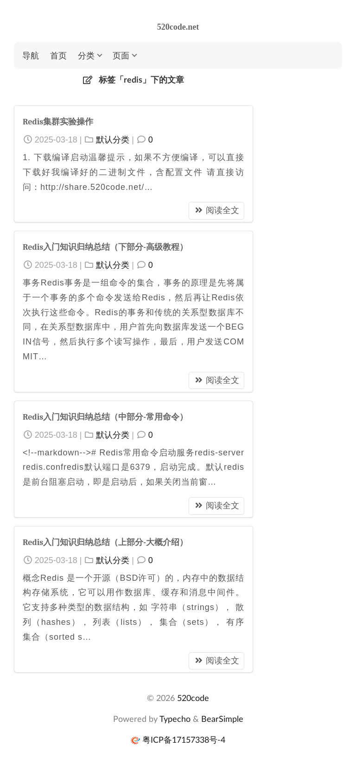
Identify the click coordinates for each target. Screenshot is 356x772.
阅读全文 (216, 210)
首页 (58, 55)
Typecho (175, 719)
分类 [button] (86, 55)
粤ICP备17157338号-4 (183, 739)
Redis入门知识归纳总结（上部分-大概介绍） (105, 542)
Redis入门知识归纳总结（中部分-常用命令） (105, 417)
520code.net (178, 27)
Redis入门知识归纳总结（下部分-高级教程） (105, 247)
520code (193, 698)
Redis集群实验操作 (58, 122)
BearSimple (222, 719)
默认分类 (112, 139)
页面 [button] (121, 55)
